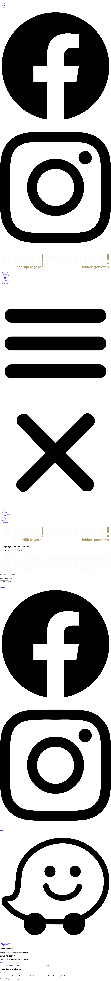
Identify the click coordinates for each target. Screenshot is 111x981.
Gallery (5, 282)
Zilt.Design (55, 965)
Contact (5, 283)
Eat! (4, 278)
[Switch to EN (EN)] (4, 3)
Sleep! (5, 277)
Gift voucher (6, 280)
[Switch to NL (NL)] (4, 2)
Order (8, 275)
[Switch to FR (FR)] (4, 5)
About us (5, 272)
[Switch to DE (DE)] (4, 7)
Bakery (5, 274)
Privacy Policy (42, 965)
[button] (55, 397)
